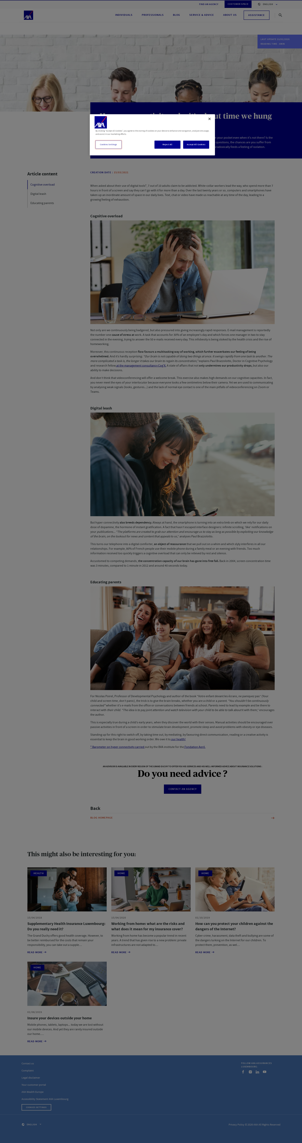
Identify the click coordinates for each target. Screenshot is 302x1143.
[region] (152, 134)
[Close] (209, 119)
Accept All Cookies (196, 144)
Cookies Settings (108, 144)
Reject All (167, 144)
